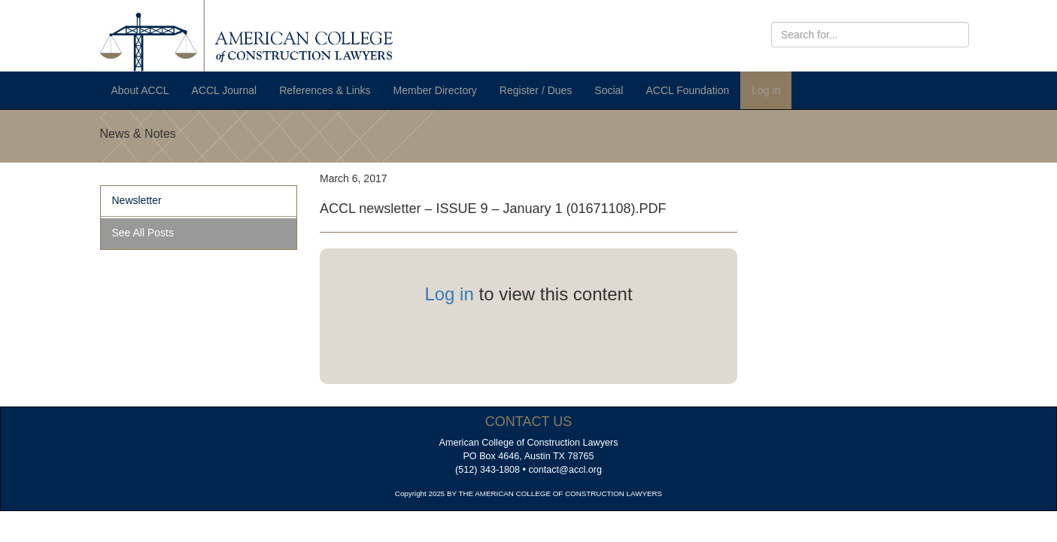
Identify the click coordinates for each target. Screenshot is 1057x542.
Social (608, 90)
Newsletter (137, 200)
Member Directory (435, 90)
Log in (766, 90)
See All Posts (143, 233)
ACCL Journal (224, 90)
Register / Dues (536, 90)
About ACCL (140, 90)
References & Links (324, 90)
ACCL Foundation (687, 90)
